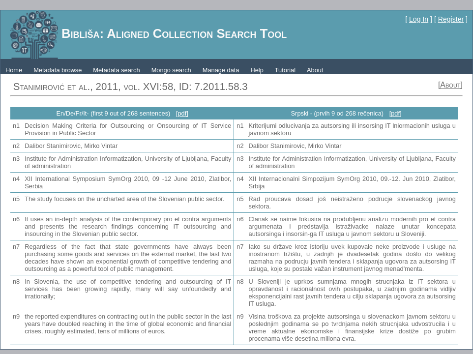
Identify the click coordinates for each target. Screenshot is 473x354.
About (315, 70)
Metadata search (116, 70)
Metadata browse (57, 70)
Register (451, 19)
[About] (450, 85)
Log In (418, 19)
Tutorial (285, 70)
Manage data (221, 70)
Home (13, 70)
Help (256, 70)
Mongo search (171, 70)
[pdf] (182, 113)
